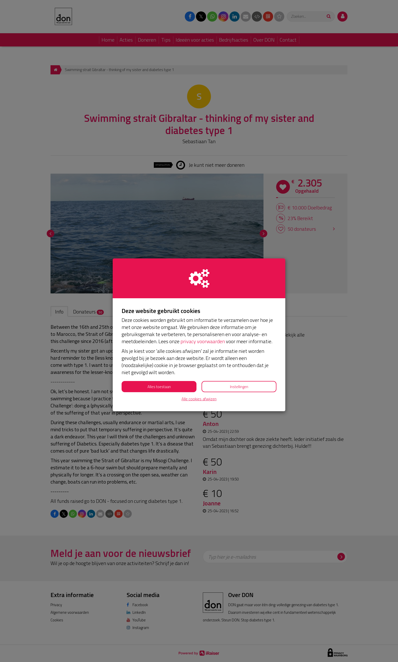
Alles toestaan (159, 387)
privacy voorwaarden (202, 341)
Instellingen (239, 387)
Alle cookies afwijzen (199, 399)
